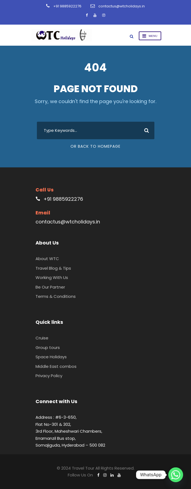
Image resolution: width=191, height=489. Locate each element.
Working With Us (52, 277)
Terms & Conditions (56, 296)
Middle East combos (56, 366)
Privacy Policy (49, 376)
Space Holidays (51, 357)
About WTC (47, 258)
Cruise (42, 338)
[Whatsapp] (175, 474)
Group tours (48, 347)
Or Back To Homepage (95, 146)
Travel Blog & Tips (53, 268)
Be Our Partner (50, 287)
